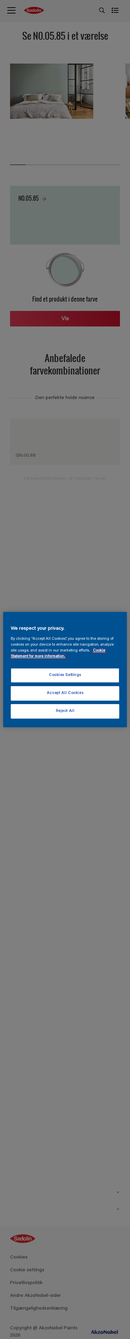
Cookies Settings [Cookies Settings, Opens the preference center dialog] (65, 675)
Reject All (65, 711)
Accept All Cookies (65, 693)
